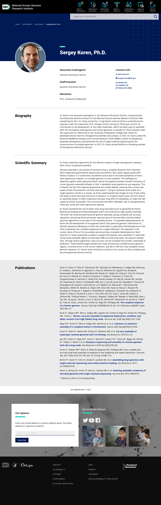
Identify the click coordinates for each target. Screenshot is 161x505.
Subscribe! (22, 440)
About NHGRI (27, 24)
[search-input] (114, 17)
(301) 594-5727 (122, 74)
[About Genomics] (81, 7)
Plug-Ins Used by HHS (63, 483)
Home (17, 24)
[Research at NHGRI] (105, 7)
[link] (85, 420)
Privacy (92, 469)
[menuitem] (81, 7)
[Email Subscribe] (45, 433)
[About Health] (117, 7)
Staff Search (39, 24)
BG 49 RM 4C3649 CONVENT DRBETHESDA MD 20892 (124, 85)
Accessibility (59, 469)
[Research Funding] (93, 7)
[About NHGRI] (153, 7)
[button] (26, 466)
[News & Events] (141, 7)
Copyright (94, 474)
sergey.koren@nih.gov (126, 78)
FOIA (90, 465)
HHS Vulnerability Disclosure (103, 479)
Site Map (57, 474)
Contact (57, 465)
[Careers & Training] (129, 7)
